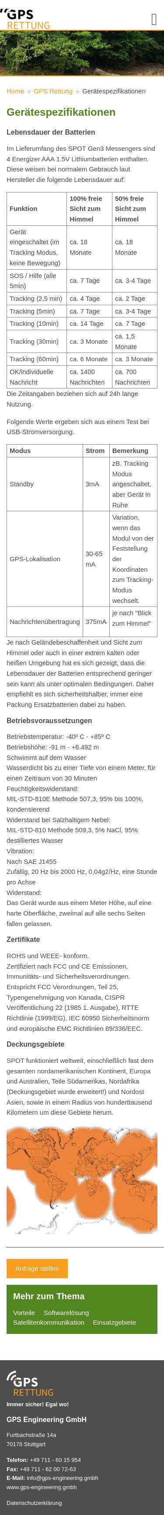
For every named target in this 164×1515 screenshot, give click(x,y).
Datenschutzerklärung (34, 1503)
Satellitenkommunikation (48, 1322)
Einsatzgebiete (114, 1322)
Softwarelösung (66, 1312)
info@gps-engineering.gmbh (62, 1478)
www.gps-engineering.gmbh (42, 1487)
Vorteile (24, 1312)
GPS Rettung (53, 91)
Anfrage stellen (37, 1268)
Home (15, 91)
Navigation (151, 17)
